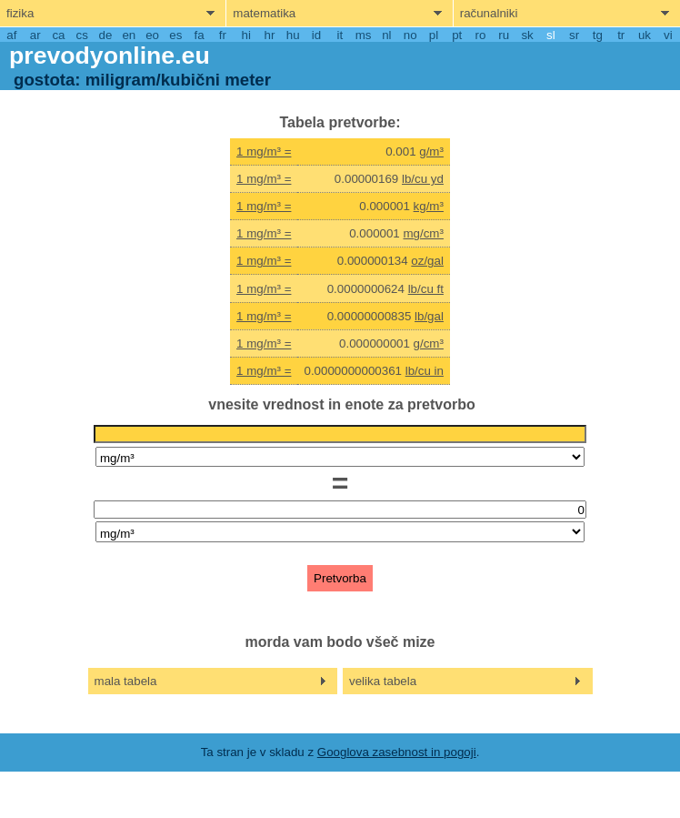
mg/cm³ (423, 233)
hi (246, 35)
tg (598, 35)
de (106, 35)
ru (503, 35)
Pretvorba (340, 578)
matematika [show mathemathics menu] (264, 13)
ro (480, 35)
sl (550, 35)
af (11, 35)
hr (270, 35)
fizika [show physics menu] (20, 13)
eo (152, 35)
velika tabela (382, 681)
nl (386, 35)
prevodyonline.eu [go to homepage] (109, 55)
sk (527, 35)
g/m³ (431, 151)
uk (644, 35)
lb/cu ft (426, 289)
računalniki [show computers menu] (489, 13)
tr (621, 35)
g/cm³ (429, 343)
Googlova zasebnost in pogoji (396, 752)
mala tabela (126, 681)
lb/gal (429, 316)
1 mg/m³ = (263, 151)
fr (222, 35)
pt (457, 35)
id (316, 35)
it (339, 35)
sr (574, 35)
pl (433, 35)
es (175, 35)
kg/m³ (429, 206)
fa (200, 35)
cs (82, 35)
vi (668, 35)
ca (58, 35)
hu (293, 35)
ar (35, 35)
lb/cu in (424, 371)
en (128, 35)
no (410, 35)
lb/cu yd (423, 179)
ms (363, 35)
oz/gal (427, 261)
